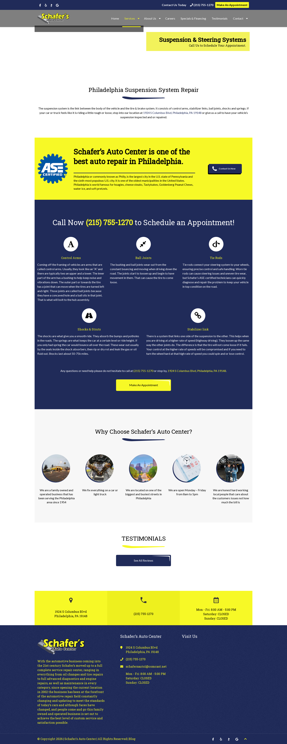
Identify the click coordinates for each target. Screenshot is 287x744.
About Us (150, 18)
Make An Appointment (232, 5)
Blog (132, 739)
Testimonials (220, 18)
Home (115, 18)
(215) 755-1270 (201, 5)
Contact (238, 18)
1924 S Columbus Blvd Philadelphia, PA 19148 (70, 614)
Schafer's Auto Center (80, 739)
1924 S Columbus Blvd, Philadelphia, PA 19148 (172, 112)
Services (129, 18)
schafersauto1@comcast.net (146, 666)
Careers (170, 18)
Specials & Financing (193, 18)
